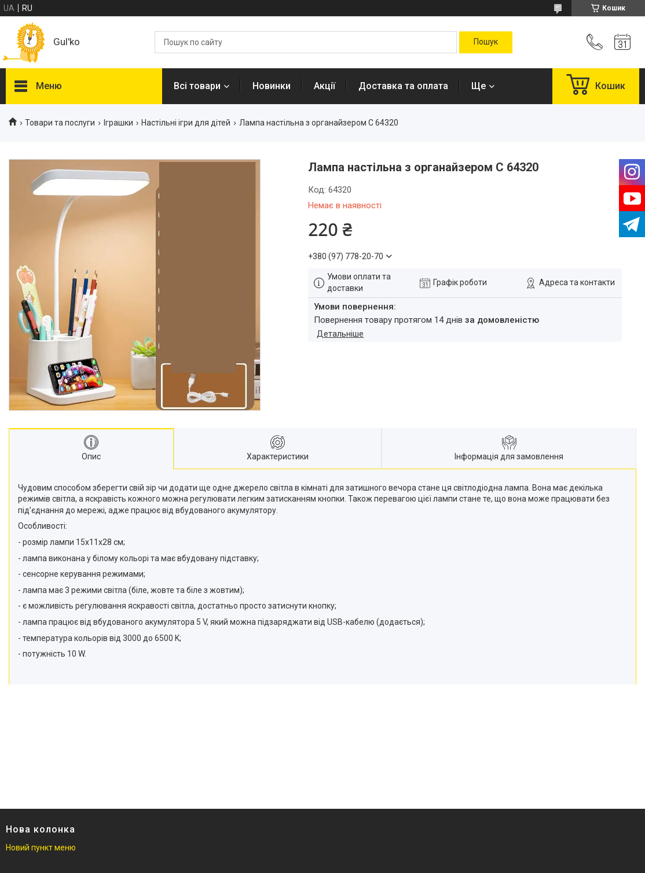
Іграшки (118, 122)
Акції (324, 85)
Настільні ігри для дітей (185, 122)
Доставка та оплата (403, 85)
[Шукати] (485, 42)
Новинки (271, 85)
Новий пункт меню (41, 847)
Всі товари (197, 85)
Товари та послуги (60, 122)
